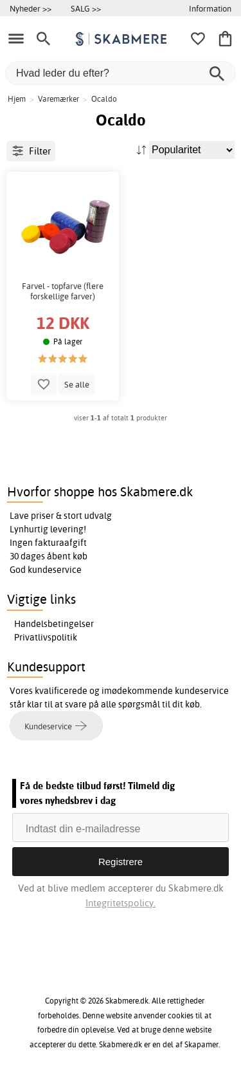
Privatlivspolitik (45, 637)
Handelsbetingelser (54, 624)
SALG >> (86, 8)
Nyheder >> (30, 8)
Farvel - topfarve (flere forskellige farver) (62, 291)
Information (210, 8)
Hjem (17, 99)
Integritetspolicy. (120, 903)
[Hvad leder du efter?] (120, 73)
